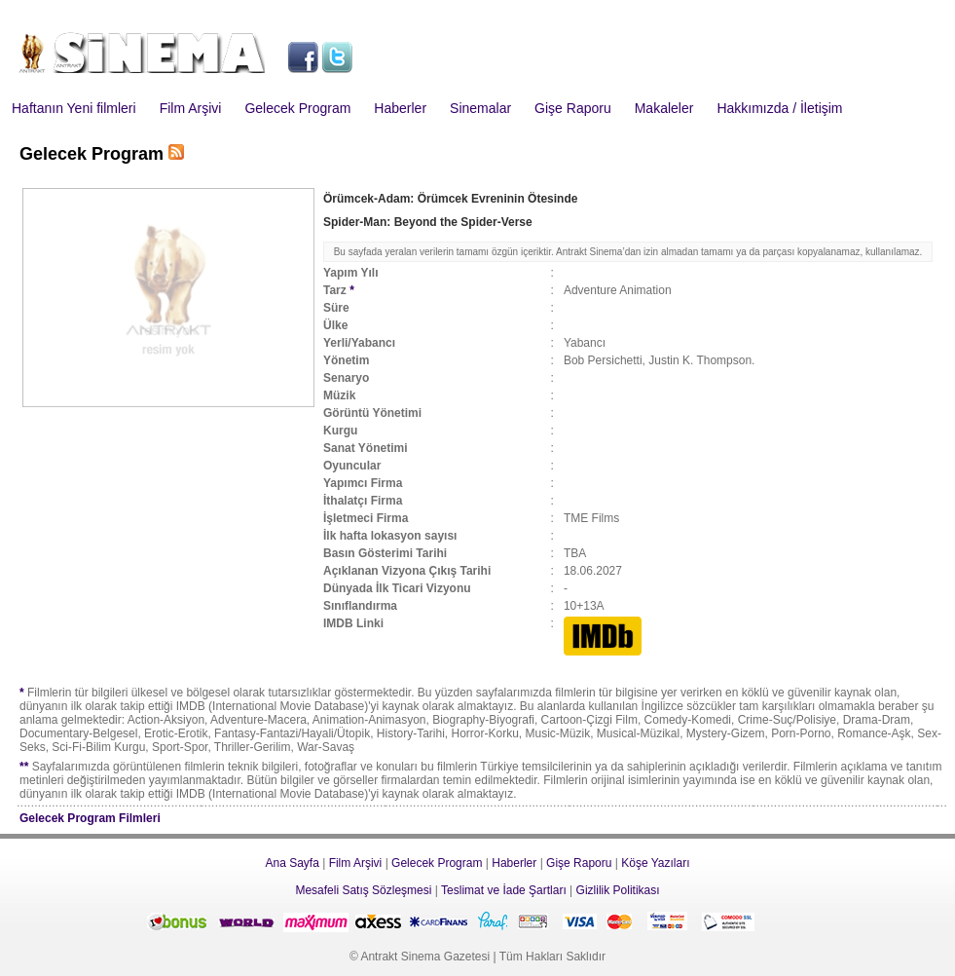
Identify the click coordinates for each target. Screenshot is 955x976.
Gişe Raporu (572, 108)
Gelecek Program (297, 108)
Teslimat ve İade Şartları (504, 890)
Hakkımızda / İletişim (779, 108)
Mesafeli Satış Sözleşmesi (363, 890)
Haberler (400, 108)
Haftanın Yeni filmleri (74, 108)
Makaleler (664, 108)
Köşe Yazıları (655, 863)
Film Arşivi (191, 108)
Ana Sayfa (291, 863)
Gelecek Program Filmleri (90, 818)
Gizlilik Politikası (618, 890)
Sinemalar (480, 108)
